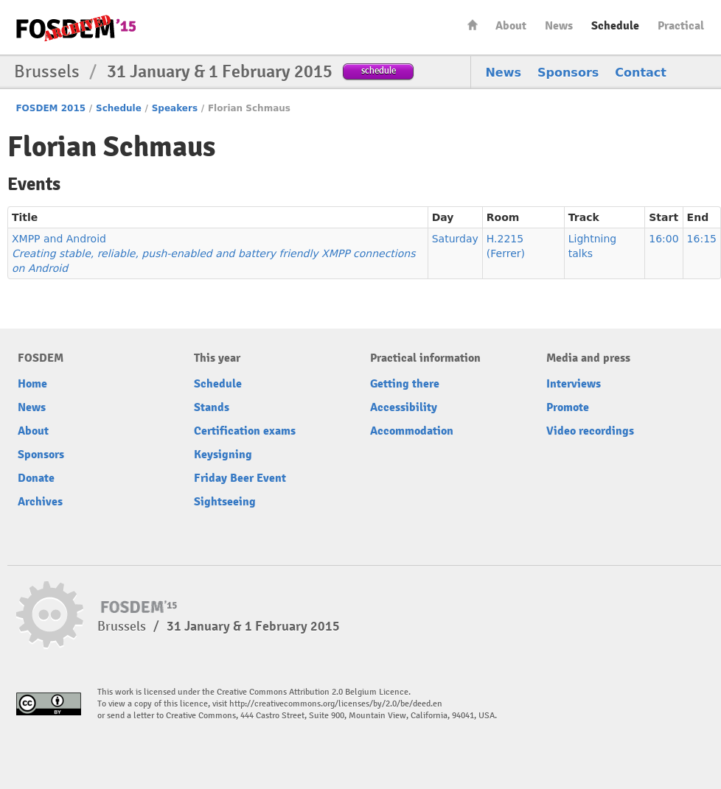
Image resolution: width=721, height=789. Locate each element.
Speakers (175, 108)
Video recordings (590, 431)
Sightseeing (225, 501)
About (510, 25)
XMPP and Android (213, 253)
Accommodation (411, 431)
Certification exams (245, 431)
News (559, 25)
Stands (211, 407)
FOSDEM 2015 (50, 108)
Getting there (404, 383)
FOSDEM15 (76, 28)
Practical (681, 25)
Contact (640, 73)
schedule (378, 70)
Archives (40, 501)
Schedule (615, 25)
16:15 (702, 239)
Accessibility (403, 407)
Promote (567, 407)
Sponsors (568, 73)
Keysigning (223, 454)
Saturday (455, 239)
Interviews (573, 383)
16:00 (663, 239)
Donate (36, 478)
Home (472, 24)
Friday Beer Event (240, 478)
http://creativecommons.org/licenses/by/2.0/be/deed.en (335, 703)
